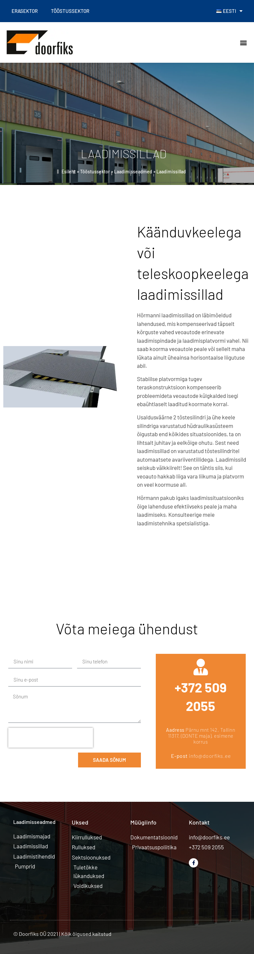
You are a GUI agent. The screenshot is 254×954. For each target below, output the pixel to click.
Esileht (69, 171)
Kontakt (199, 822)
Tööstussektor (70, 11)
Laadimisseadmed (133, 171)
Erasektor (25, 11)
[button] (243, 42)
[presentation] (50, 738)
